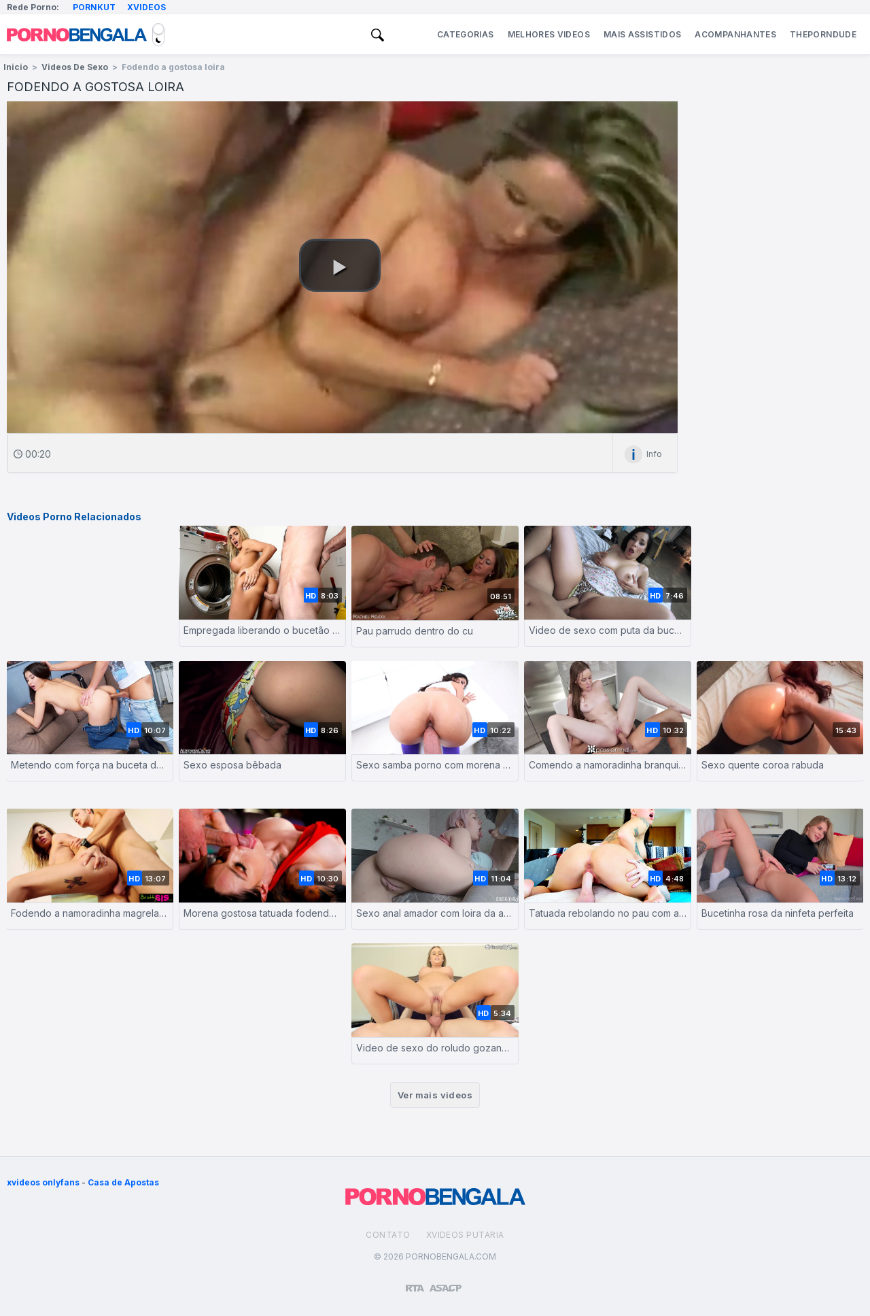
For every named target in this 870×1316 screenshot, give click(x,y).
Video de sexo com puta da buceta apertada (607, 630)
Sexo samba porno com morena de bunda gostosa (435, 765)
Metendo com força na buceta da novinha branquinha (90, 765)
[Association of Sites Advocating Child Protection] (445, 1282)
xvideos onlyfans (43, 1182)
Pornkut (94, 7)
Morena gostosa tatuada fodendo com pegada (262, 913)
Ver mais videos (435, 1095)
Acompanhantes (735, 34)
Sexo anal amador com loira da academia (435, 913)
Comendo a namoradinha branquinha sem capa (607, 765)
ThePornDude (823, 34)
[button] (340, 265)
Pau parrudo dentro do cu (414, 631)
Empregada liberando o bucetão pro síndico (262, 630)
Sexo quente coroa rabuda (762, 765)
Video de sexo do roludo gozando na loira (435, 1047)
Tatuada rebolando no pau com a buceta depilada (607, 913)
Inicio (15, 67)
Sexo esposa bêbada (232, 765)
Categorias (465, 34)
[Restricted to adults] (415, 1283)
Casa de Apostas (123, 1182)
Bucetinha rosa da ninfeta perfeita (777, 913)
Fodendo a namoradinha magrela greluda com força (90, 913)
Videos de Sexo (74, 67)
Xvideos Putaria (465, 1235)
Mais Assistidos (642, 34)
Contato (388, 1235)
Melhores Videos (549, 34)
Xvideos (146, 7)
